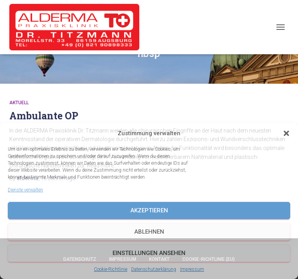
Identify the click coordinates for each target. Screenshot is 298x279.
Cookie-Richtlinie (110, 269)
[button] (286, 133)
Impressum (192, 269)
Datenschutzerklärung (153, 269)
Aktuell (19, 102)
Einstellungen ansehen (149, 253)
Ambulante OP (43, 115)
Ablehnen (149, 231)
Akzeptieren (149, 210)
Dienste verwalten (25, 190)
